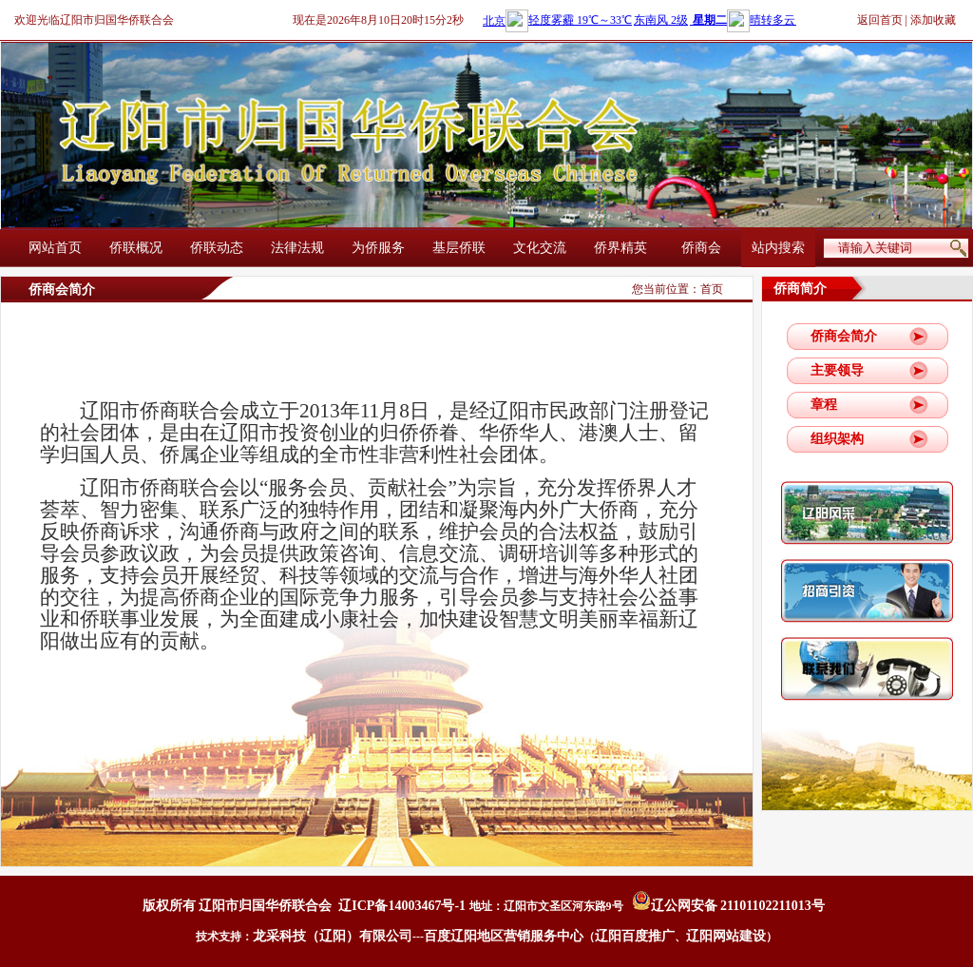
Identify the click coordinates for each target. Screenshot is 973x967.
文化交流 (539, 248)
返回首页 (880, 20)
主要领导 (837, 370)
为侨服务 (378, 248)
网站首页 (55, 248)
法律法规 (297, 248)
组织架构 (837, 439)
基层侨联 (459, 248)
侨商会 (701, 248)
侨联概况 (135, 248)
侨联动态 (216, 248)
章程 (824, 404)
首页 (711, 289)
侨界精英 (620, 248)
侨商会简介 (844, 336)
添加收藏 (933, 20)
